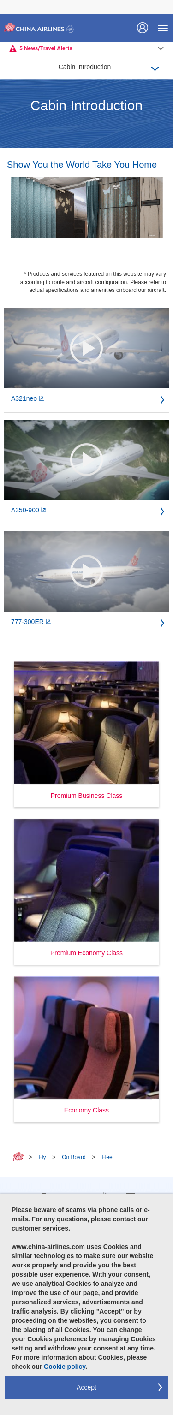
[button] (86, 734)
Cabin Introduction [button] (85, 67)
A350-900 (29, 510)
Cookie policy (64, 1366)
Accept (86, 1387)
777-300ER (31, 621)
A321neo (27, 398)
